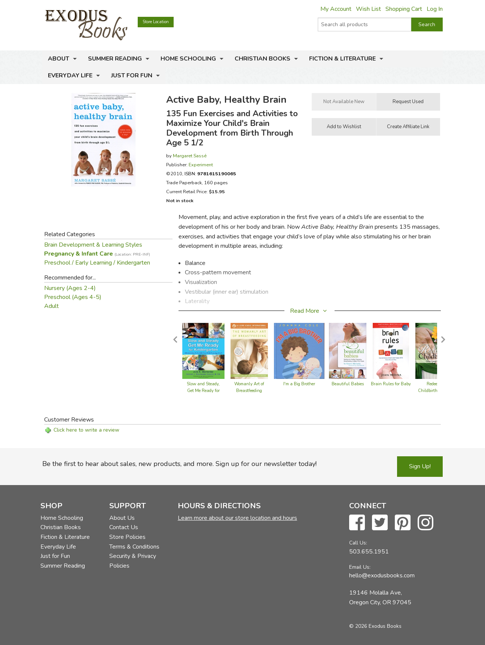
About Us (122, 518)
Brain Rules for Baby (391, 384)
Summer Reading (115, 59)
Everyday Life (70, 75)
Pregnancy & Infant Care (97, 254)
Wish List (368, 9)
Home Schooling (188, 59)
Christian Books (262, 59)
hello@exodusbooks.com (382, 575)
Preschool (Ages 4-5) (72, 297)
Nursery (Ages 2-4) (70, 288)
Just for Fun (131, 75)
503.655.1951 (369, 551)
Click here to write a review (86, 429)
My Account (335, 9)
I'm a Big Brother (299, 384)
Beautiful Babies (348, 384)
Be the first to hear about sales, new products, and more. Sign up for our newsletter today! (179, 463)
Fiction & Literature (342, 59)
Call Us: (358, 542)
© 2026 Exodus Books (375, 626)
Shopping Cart (403, 9)
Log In (435, 9)
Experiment (201, 164)
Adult (51, 306)
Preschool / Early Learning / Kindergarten (97, 263)
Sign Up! (420, 466)
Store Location (156, 22)
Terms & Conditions (134, 547)
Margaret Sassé (190, 155)
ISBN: (210, 173)
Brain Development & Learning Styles (93, 245)
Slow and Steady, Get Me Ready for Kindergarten (203, 390)
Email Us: (359, 567)
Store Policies (127, 537)
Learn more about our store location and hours (237, 518)
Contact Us (123, 527)
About (58, 59)
